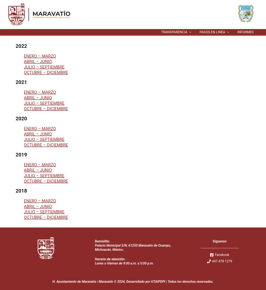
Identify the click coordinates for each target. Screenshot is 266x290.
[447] (219, 261)
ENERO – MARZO (40, 56)
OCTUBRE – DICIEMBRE (46, 72)
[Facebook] (219, 255)
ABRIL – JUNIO (38, 61)
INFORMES (246, 32)
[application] (193, 32)
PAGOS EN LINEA (217, 32)
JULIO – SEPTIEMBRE (44, 67)
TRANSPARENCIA (180, 32)
